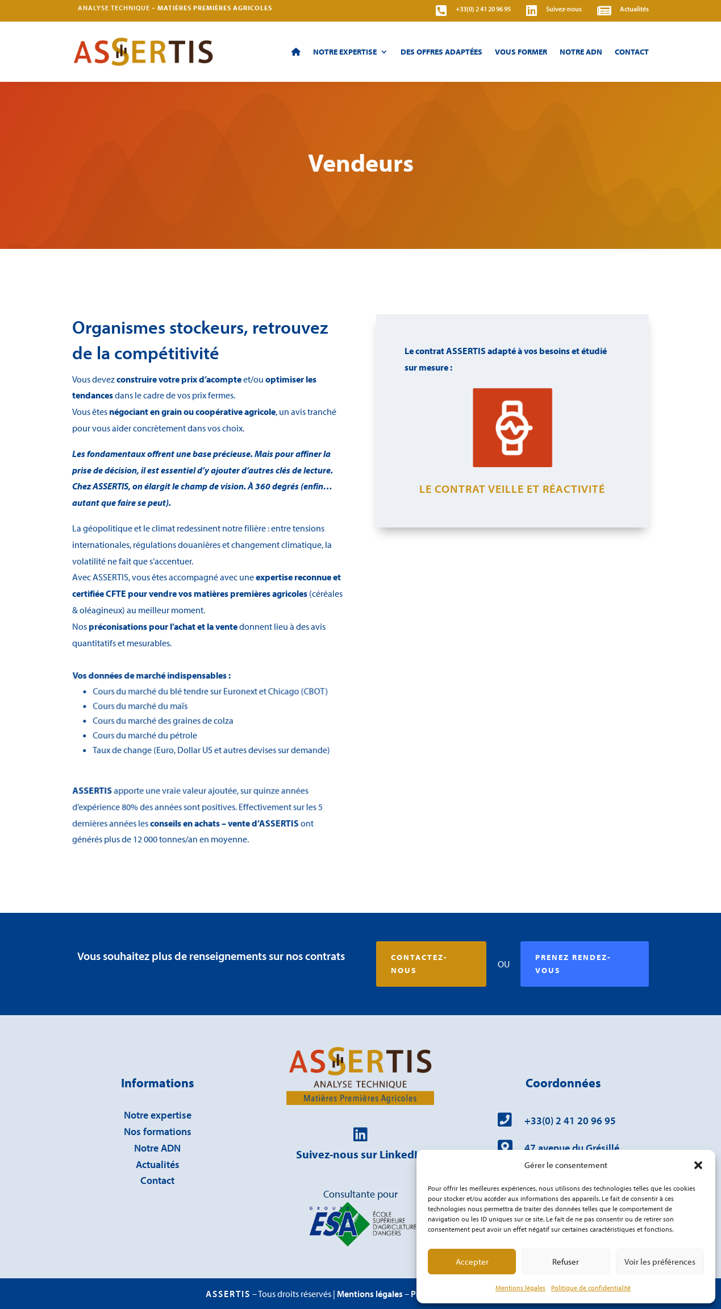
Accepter (472, 1261)
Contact (632, 52)
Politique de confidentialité (591, 1287)
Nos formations (157, 1131)
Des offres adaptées (441, 52)
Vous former (521, 52)
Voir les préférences (659, 1261)
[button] (698, 1165)
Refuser (565, 1261)
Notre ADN (581, 52)
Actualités (158, 1164)
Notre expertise (345, 52)
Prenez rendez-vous (573, 964)
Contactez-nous (419, 964)
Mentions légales (520, 1287)
